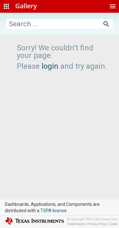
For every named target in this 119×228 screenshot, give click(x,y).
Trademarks (76, 224)
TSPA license (53, 210)
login (50, 66)
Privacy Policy (97, 224)
